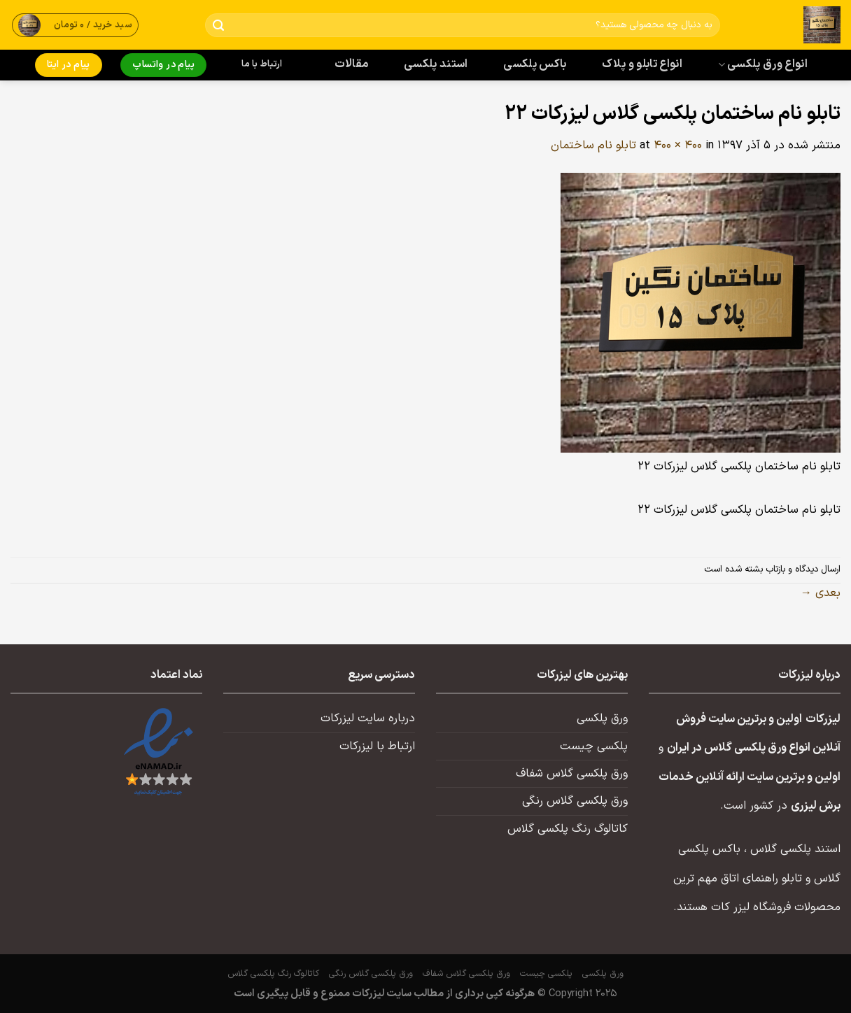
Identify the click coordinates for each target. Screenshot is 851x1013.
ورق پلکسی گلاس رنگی (575, 801)
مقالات (352, 64)
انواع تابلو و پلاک (642, 64)
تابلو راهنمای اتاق (761, 878)
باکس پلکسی (534, 64)
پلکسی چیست (594, 746)
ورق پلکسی (602, 718)
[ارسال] (218, 25)
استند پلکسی (436, 64)
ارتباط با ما (261, 64)
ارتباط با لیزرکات (377, 746)
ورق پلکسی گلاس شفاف (572, 773)
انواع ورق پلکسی (763, 64)
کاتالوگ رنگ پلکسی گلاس (567, 829)
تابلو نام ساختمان (593, 145)
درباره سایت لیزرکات (368, 718)
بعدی (821, 593)
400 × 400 (678, 145)
